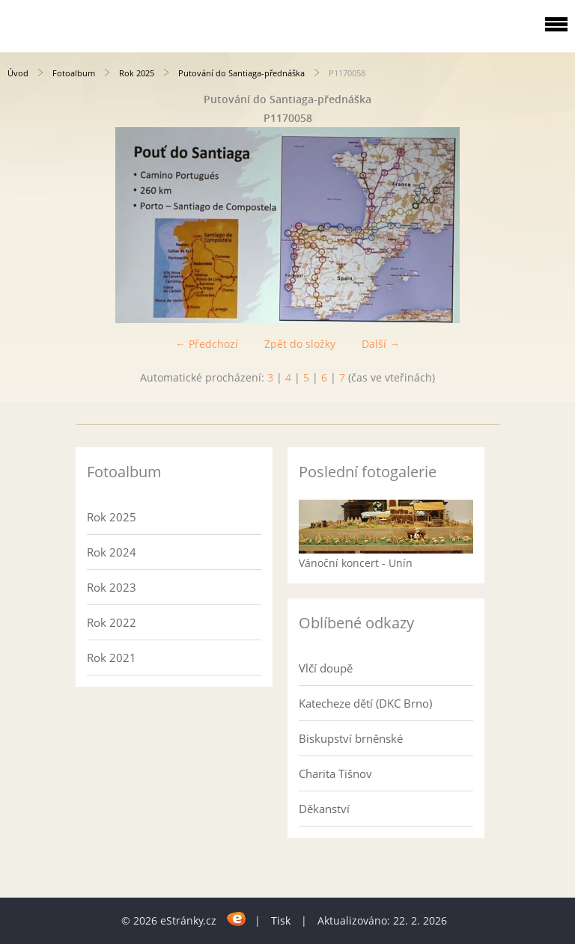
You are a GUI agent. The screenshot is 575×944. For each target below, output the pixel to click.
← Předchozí (206, 344)
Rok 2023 (111, 587)
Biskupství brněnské (351, 738)
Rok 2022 (111, 622)
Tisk (280, 920)
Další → (381, 344)
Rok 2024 (111, 552)
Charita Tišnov (335, 773)
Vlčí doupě (326, 668)
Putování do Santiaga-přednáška (241, 73)
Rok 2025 (136, 73)
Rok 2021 (111, 657)
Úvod (17, 73)
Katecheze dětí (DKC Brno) (365, 703)
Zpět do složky (299, 344)
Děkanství (324, 808)
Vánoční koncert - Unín (356, 563)
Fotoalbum (73, 73)
